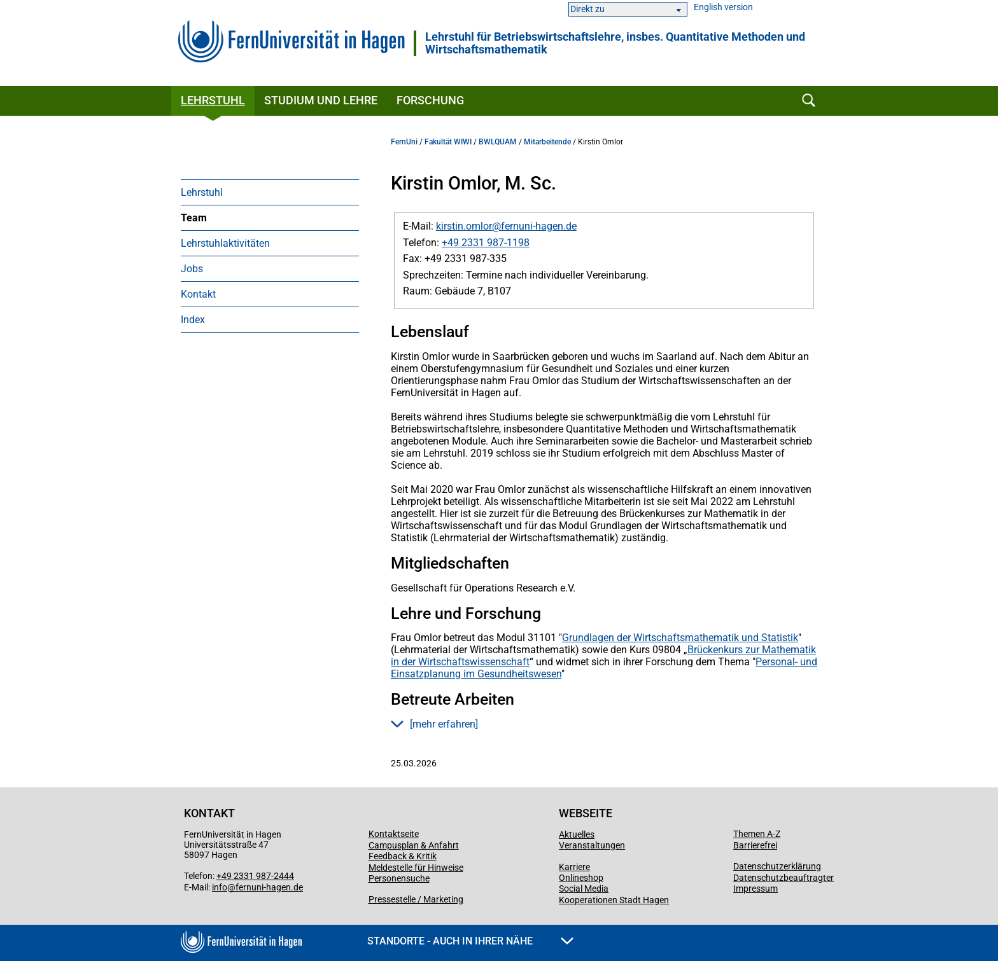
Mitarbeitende (547, 141)
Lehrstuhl (213, 100)
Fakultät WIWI (448, 141)
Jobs (192, 269)
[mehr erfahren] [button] (434, 724)
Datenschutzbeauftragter (783, 878)
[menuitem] (270, 192)
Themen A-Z (756, 834)
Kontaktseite (394, 834)
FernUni (404, 141)
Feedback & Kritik (403, 856)
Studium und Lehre (320, 100)
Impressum (755, 888)
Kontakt (198, 294)
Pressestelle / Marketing (416, 899)
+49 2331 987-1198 (486, 243)
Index (193, 320)
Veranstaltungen (592, 845)
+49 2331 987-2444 (255, 876)
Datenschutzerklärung (777, 866)
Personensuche (399, 878)
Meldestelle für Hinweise (416, 867)
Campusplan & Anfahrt (414, 845)
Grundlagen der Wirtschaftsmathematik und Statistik (680, 638)
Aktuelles (576, 834)
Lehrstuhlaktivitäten (225, 243)
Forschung (430, 100)
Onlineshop (581, 878)
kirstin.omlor (464, 226)
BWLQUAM (498, 141)
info (219, 887)
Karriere (574, 867)
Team (194, 218)
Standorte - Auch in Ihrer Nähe (470, 941)
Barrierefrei (755, 845)
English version (723, 7)
